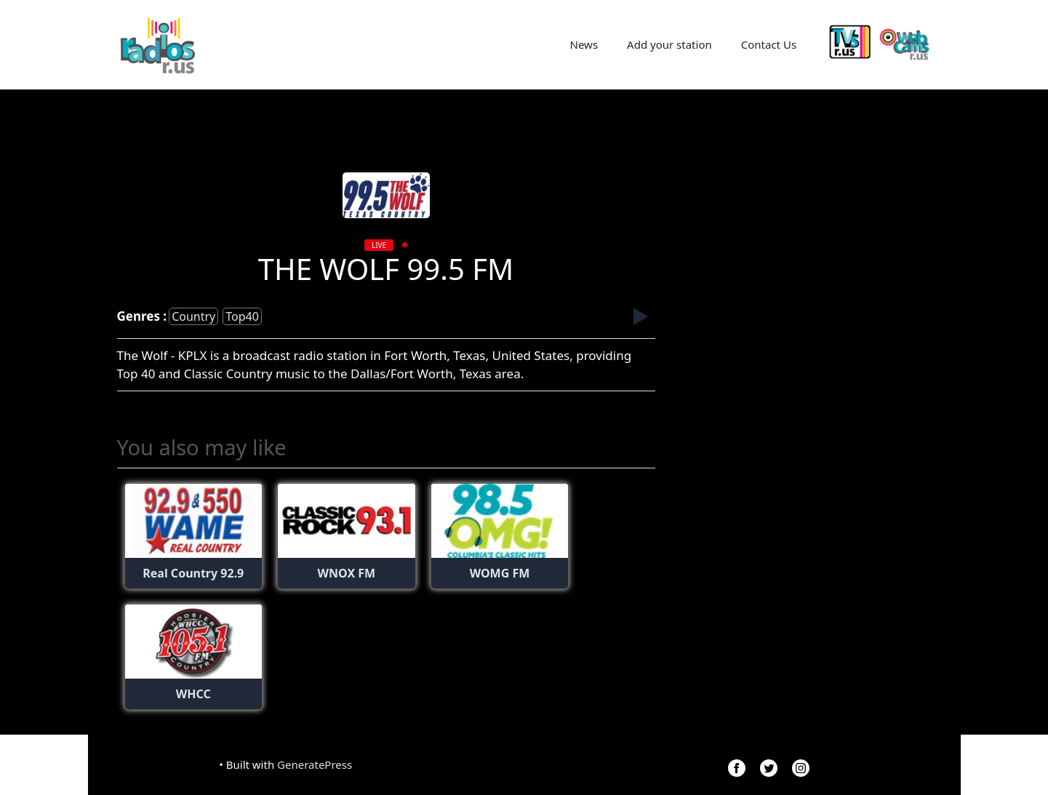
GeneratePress (314, 764)
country (193, 316)
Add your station (669, 44)
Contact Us (768, 44)
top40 (242, 316)
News (584, 44)
